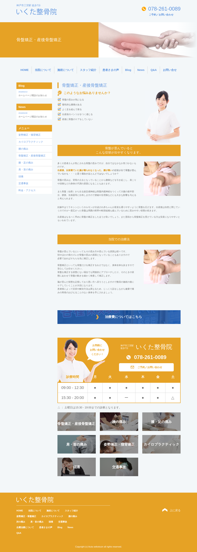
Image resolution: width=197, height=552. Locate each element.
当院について (43, 69)
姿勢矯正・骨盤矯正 (26, 516)
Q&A (154, 69)
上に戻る (171, 510)
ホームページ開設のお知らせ (34, 93)
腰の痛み (23, 148)
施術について (65, 69)
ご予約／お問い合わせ (161, 14)
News (140, 69)
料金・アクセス (27, 190)
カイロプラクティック (30, 141)
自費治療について (25, 527)
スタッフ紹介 (88, 69)
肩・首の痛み (25, 169)
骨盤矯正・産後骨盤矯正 (32, 155)
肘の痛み (20, 522)
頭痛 (20, 176)
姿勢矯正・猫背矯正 (29, 134)
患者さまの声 (110, 69)
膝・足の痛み (25, 162)
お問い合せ (170, 69)
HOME (24, 69)
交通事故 (23, 183)
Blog (128, 69)
